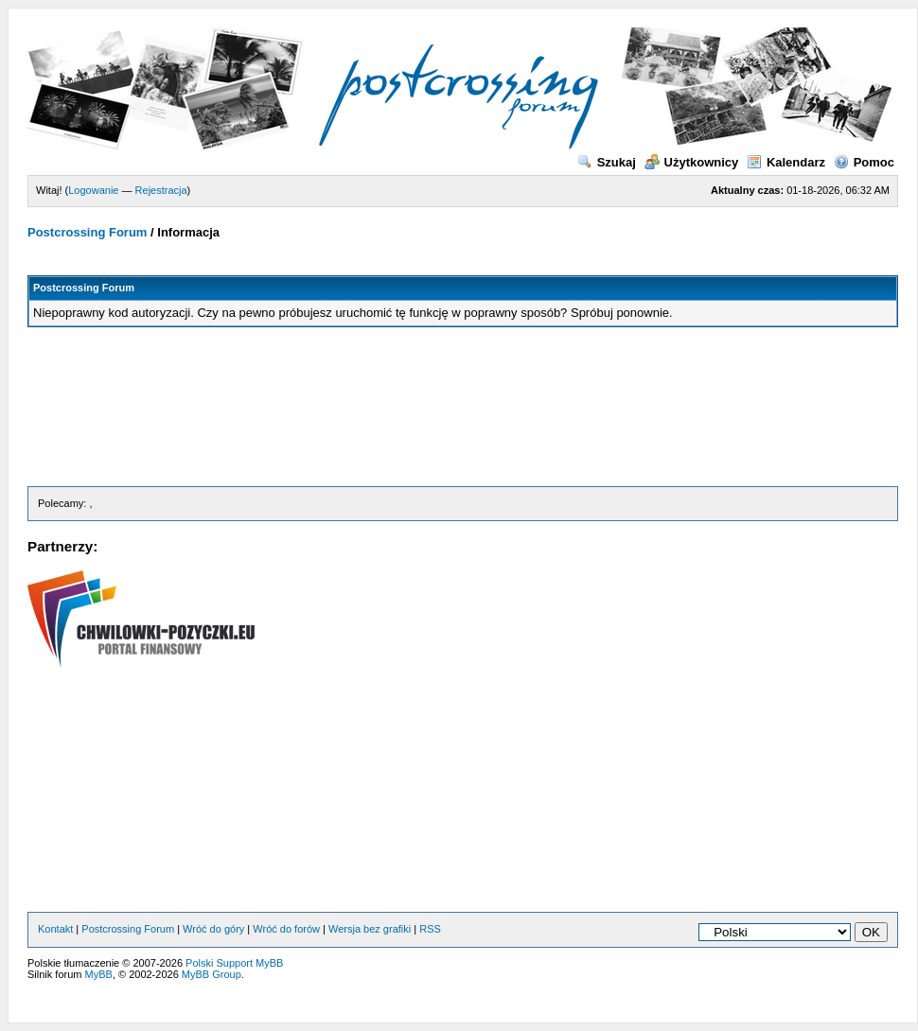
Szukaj (606, 162)
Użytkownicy (691, 162)
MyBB (99, 974)
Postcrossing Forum (87, 232)
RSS (430, 929)
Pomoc (864, 162)
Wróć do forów (286, 929)
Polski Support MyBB (234, 963)
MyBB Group (211, 974)
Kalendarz (786, 162)
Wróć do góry (213, 929)
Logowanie (93, 190)
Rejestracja (161, 190)
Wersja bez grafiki (369, 929)
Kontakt (55, 929)
